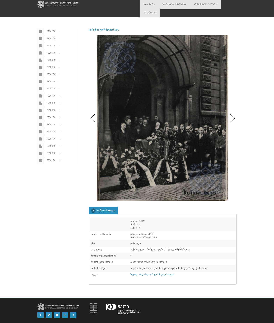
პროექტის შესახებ (169, 4)
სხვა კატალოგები (197, 4)
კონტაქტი (219, 4)
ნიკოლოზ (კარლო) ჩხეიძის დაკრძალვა (152, 265)
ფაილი (49, 22)
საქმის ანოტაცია (103, 202)
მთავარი (147, 4)
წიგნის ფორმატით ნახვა (104, 21)
